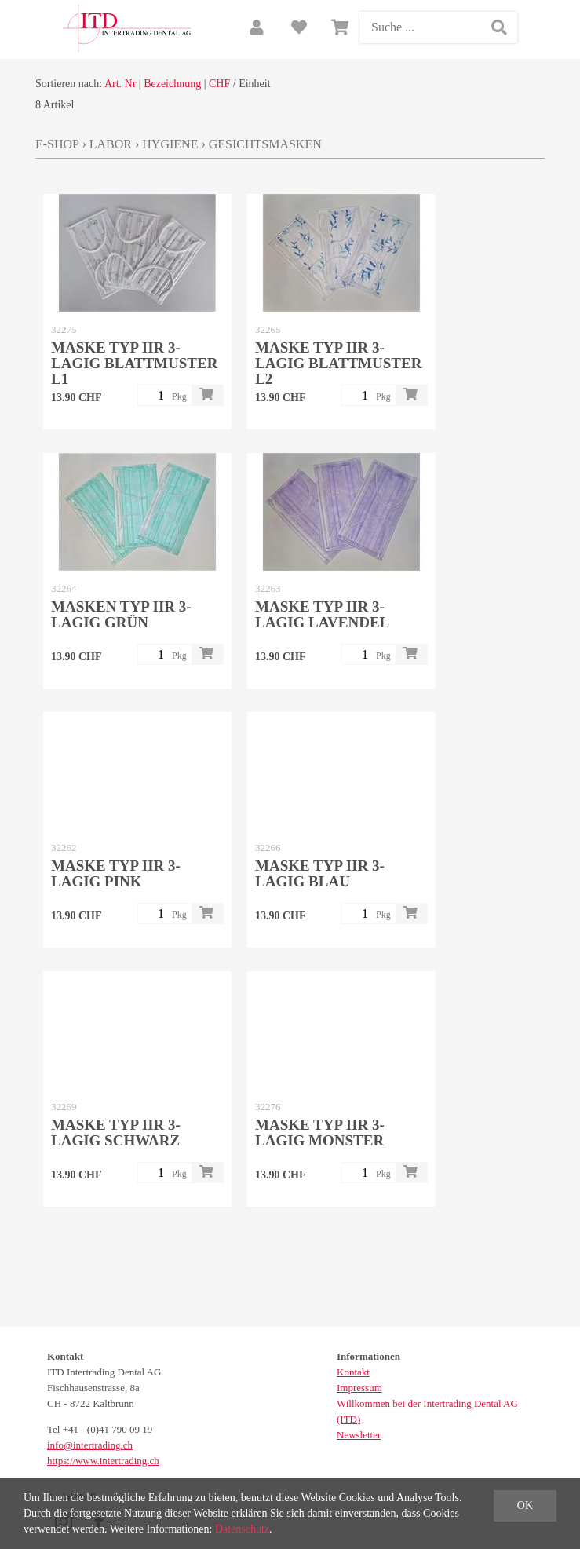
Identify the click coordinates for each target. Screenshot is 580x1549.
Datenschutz (242, 1529)
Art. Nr (120, 84)
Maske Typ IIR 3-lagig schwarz (116, 1132)
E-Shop (56, 144)
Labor (110, 144)
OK (525, 1505)
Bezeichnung (172, 84)
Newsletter (359, 1435)
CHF (219, 84)
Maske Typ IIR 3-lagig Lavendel (322, 614)
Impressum (359, 1388)
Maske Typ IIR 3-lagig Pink (116, 873)
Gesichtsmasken (265, 144)
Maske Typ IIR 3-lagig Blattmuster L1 (134, 363)
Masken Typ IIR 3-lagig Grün (121, 614)
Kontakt (353, 1372)
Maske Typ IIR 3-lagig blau (320, 873)
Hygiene (170, 144)
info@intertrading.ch (90, 1445)
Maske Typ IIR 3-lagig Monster (320, 1132)
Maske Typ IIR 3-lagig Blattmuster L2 (338, 363)
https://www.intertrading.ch (103, 1461)
